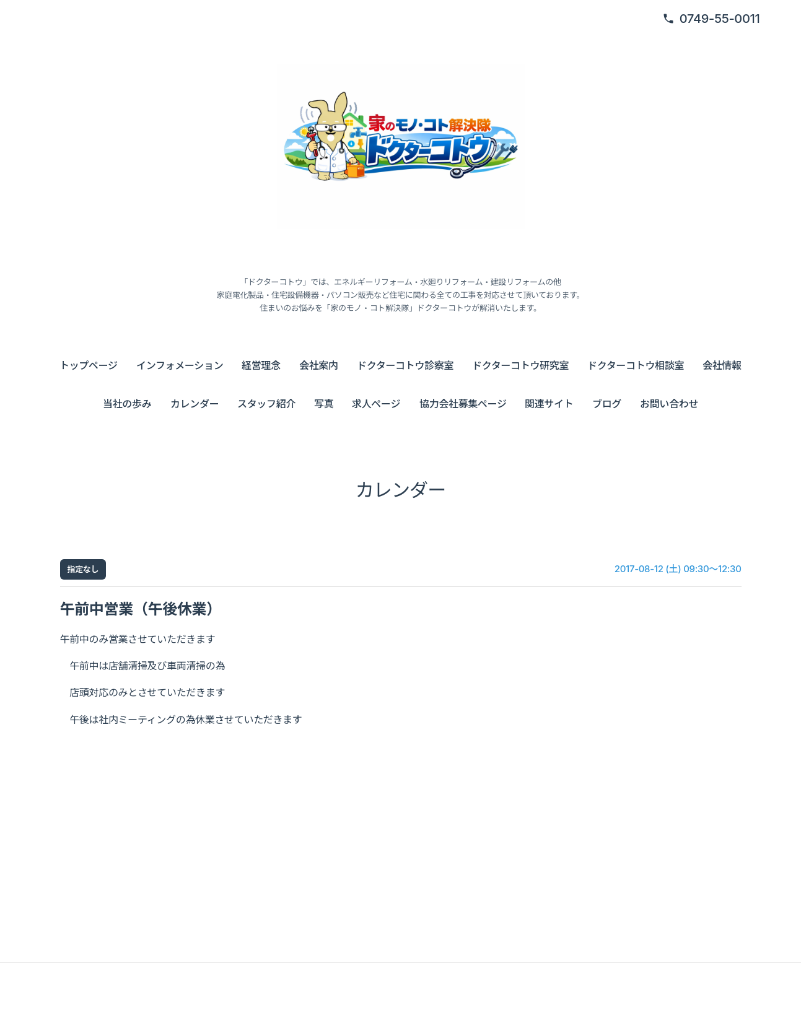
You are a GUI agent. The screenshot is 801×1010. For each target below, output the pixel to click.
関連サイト (549, 404)
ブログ (606, 404)
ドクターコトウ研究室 (520, 365)
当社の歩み (127, 404)
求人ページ (376, 404)
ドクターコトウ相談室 (635, 365)
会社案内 (318, 365)
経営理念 (261, 365)
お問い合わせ (669, 404)
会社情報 (722, 365)
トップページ (88, 365)
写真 (323, 404)
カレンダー (194, 404)
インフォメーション (179, 365)
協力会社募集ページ (463, 404)
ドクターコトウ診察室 (405, 365)
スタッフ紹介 (266, 404)
